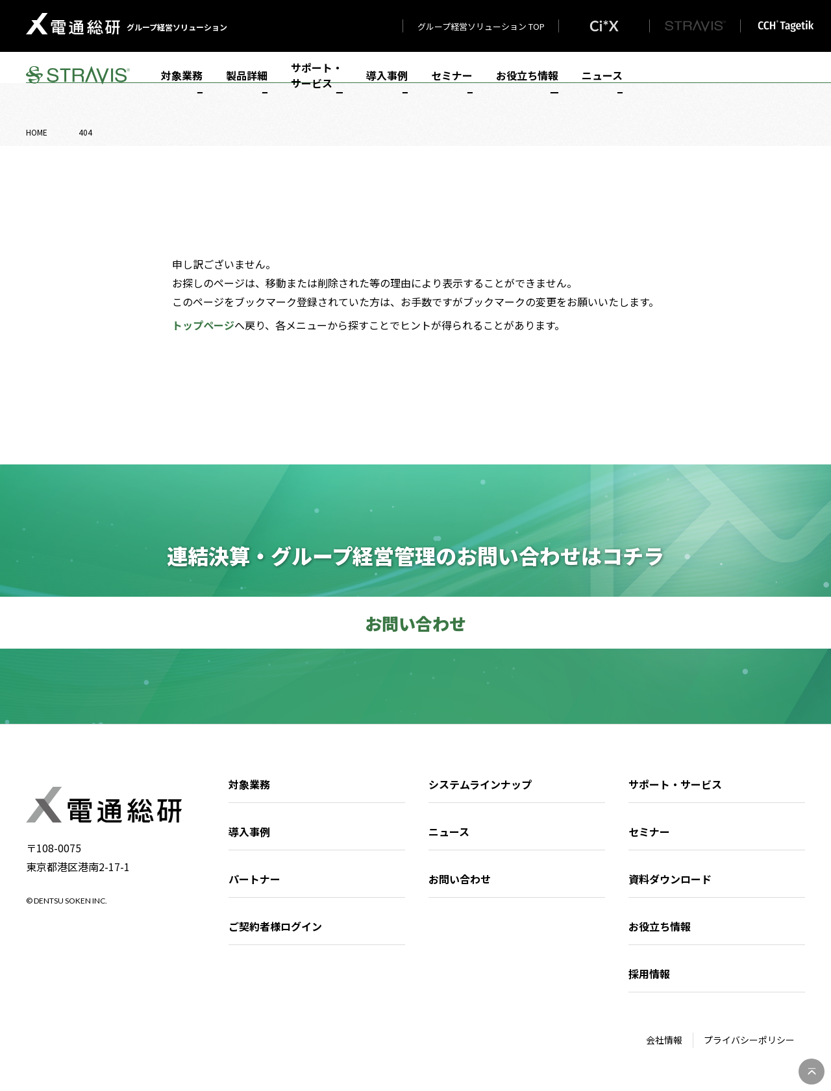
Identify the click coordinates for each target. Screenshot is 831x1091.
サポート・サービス (317, 85)
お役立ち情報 (527, 85)
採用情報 (649, 973)
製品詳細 (246, 85)
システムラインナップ (480, 784)
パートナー (254, 879)
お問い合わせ (459, 879)
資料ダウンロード (670, 879)
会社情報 (664, 1039)
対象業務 (182, 85)
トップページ (203, 325)
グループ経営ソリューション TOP (481, 26)
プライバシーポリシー (749, 1039)
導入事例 (387, 85)
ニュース (602, 85)
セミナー (452, 85)
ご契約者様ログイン (275, 926)
